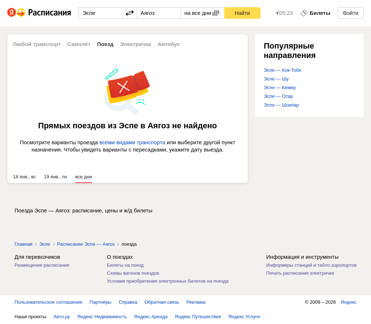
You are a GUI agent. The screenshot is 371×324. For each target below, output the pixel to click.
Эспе (44, 244)
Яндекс (349, 302)
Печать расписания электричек (300, 273)
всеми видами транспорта (132, 142)
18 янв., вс (24, 176)
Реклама (196, 302)
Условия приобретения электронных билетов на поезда (168, 281)
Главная (23, 244)
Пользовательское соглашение (48, 302)
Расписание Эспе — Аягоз (86, 244)
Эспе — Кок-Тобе (282, 70)
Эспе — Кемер (280, 87)
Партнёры (100, 302)
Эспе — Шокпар (281, 105)
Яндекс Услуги (244, 316)
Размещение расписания (41, 265)
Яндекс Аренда (150, 316)
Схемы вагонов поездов (133, 273)
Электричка (135, 44)
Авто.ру (62, 316)
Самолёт (79, 44)
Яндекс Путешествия (198, 316)
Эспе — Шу (276, 79)
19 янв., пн (55, 176)
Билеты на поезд (125, 265)
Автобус (169, 44)
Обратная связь (162, 302)
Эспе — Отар (278, 96)
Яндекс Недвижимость (102, 316)
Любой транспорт (37, 44)
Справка (128, 302)
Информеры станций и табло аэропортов (311, 265)
